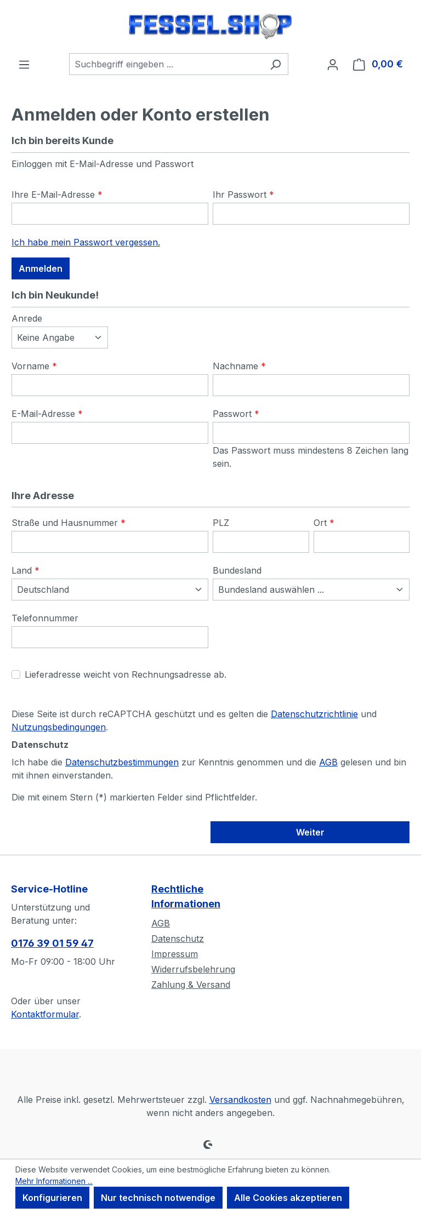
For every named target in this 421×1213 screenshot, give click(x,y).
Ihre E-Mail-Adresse (57, 194)
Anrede (27, 318)
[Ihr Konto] (333, 64)
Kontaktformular (45, 1014)
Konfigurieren (52, 1197)
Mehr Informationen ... (54, 1181)
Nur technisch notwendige (158, 1197)
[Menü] (24, 64)
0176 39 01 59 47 (52, 943)
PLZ (221, 522)
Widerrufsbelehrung (193, 969)
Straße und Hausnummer (69, 522)
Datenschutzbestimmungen (122, 762)
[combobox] (166, 64)
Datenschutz (177, 938)
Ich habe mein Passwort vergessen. (86, 242)
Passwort (236, 413)
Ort (324, 522)
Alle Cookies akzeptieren (288, 1197)
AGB (328, 762)
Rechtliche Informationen (185, 896)
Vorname (34, 366)
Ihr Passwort (243, 194)
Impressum (174, 953)
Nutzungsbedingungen (59, 727)
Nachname (239, 366)
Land (25, 570)
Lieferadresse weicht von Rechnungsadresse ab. (125, 674)
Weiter (310, 832)
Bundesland (237, 570)
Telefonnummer (45, 618)
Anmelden (40, 268)
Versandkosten (240, 1099)
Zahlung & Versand (190, 984)
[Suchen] (275, 64)
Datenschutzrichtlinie (314, 713)
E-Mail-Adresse (47, 413)
